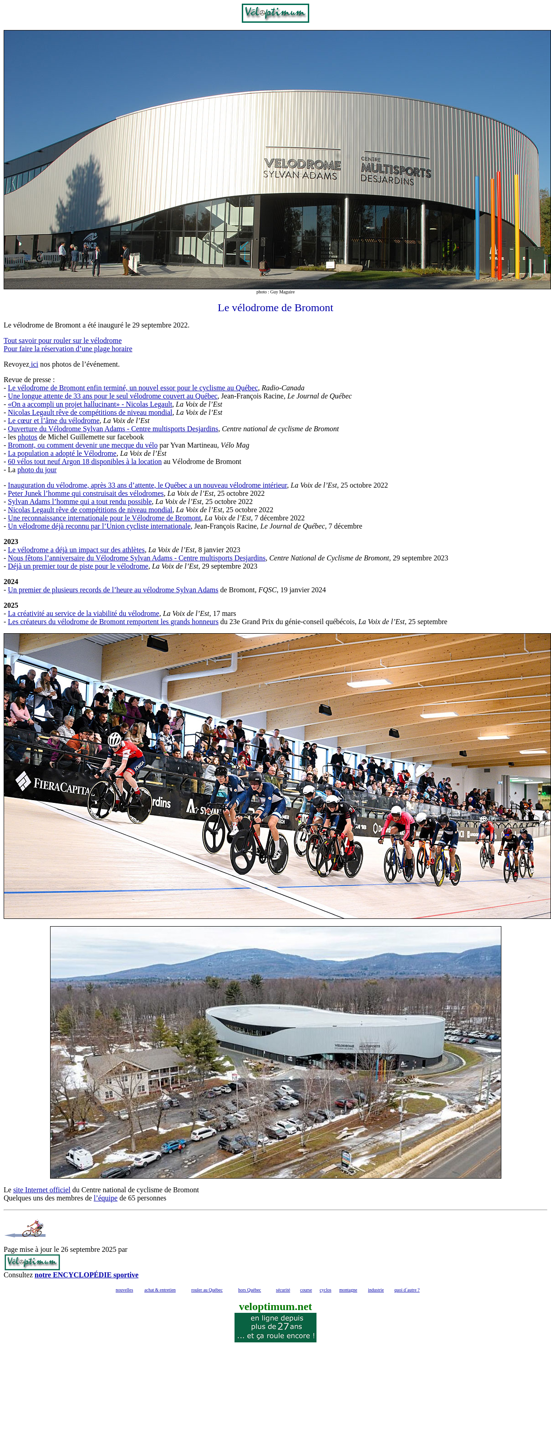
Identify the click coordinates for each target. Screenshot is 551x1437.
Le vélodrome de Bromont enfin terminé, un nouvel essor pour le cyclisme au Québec (133, 388)
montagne (348, 1289)
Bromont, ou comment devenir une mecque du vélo (83, 445)
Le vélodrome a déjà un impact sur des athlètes (76, 550)
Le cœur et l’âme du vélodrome (53, 420)
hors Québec (249, 1289)
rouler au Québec (207, 1289)
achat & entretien (160, 1289)
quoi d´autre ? (407, 1289)
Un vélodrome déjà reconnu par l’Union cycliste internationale (99, 526)
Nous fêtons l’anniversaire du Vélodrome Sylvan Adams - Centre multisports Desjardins (136, 558)
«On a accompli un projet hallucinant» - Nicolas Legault (90, 404)
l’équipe (105, 1198)
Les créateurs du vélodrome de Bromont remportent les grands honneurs (113, 621)
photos (27, 437)
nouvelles (124, 1289)
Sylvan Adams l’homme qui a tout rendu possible (80, 501)
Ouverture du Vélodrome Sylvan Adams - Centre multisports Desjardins (113, 429)
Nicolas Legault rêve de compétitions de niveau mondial (90, 412)
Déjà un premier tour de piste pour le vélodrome (78, 566)
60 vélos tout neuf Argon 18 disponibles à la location (85, 461)
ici (33, 364)
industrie (376, 1289)
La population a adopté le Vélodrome (62, 453)
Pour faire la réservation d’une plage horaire (68, 349)
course (306, 1289)
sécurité (283, 1289)
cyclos (326, 1289)
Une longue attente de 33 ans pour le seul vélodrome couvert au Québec (112, 396)
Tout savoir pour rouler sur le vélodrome (63, 340)
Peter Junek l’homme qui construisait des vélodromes (85, 493)
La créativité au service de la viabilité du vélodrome (83, 613)
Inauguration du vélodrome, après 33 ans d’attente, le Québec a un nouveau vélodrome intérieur (147, 485)
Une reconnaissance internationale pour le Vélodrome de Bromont (104, 518)
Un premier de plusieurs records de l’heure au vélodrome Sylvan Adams (113, 590)
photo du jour (36, 470)
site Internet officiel (42, 1190)
